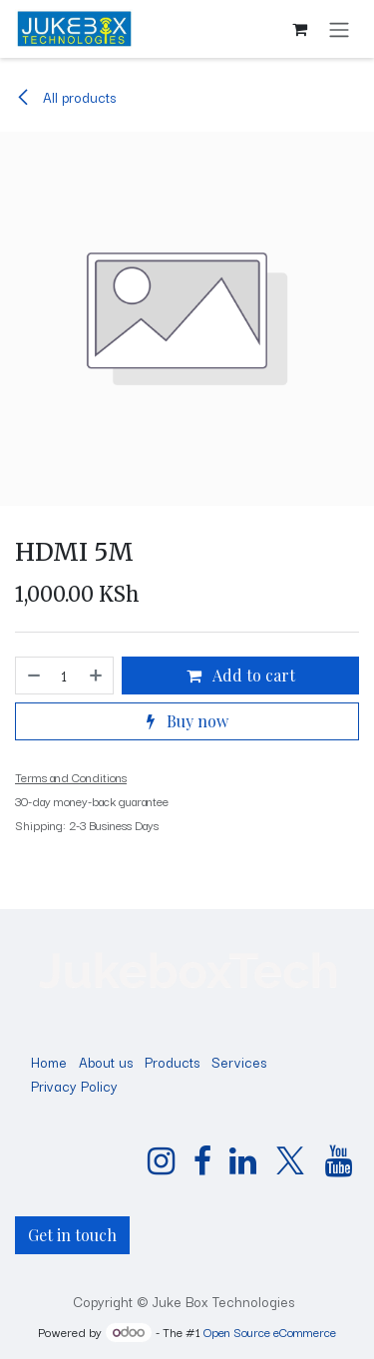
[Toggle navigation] (339, 29)
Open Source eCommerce (269, 1331)
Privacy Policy (74, 1086)
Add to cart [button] (241, 675)
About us (106, 1062)
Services (238, 1062)
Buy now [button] (187, 720)
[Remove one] (33, 675)
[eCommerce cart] (299, 29)
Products (172, 1062)
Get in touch (72, 1234)
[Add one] (97, 675)
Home (49, 1062)
